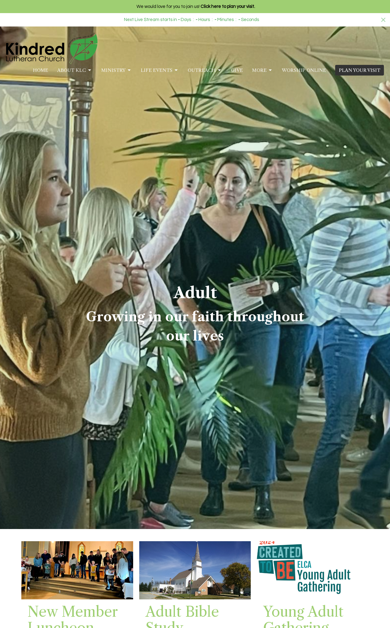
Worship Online (304, 70)
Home (40, 70)
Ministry (116, 70)
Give (237, 70)
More (262, 70)
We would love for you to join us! (195, 6)
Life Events (160, 70)
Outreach (205, 70)
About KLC (74, 70)
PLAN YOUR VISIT (359, 70)
